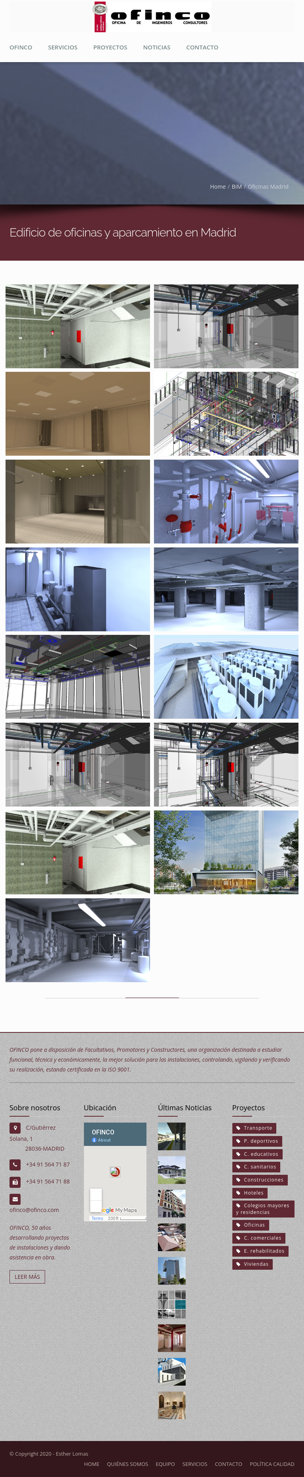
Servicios (62, 47)
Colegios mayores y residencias (263, 1209)
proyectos (110, 47)
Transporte (254, 1128)
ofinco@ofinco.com (34, 1210)
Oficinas (250, 1224)
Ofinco (21, 47)
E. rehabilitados (260, 1251)
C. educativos (257, 1153)
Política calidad (272, 1464)
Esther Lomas (72, 1453)
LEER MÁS (27, 1276)
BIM (237, 186)
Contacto (202, 47)
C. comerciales (259, 1238)
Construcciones (260, 1179)
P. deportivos (257, 1141)
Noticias (157, 47)
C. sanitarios (256, 1166)
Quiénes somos (127, 1464)
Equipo (165, 1464)
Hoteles (250, 1192)
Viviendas (252, 1264)
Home (218, 186)
